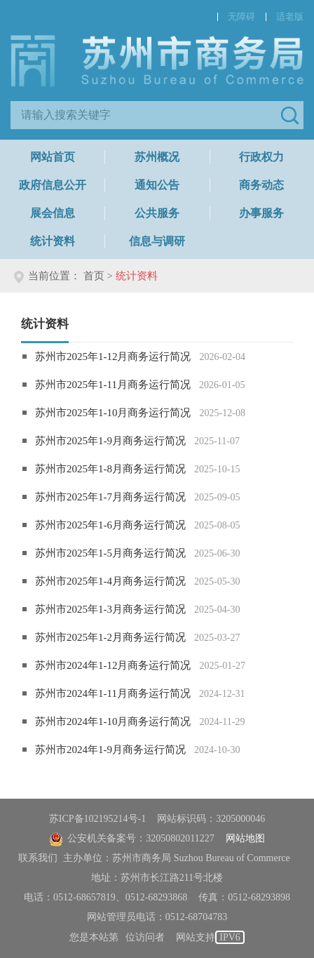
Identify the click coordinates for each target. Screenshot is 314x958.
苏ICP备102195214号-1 (97, 818)
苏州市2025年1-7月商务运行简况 (110, 497)
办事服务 (261, 213)
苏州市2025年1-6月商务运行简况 (110, 525)
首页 (93, 275)
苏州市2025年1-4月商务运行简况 (110, 581)
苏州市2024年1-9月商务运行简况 (110, 749)
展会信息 (52, 213)
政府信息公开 (52, 185)
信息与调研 (157, 241)
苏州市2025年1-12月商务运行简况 (113, 356)
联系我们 (37, 858)
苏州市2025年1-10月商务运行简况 (113, 412)
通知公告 (157, 185)
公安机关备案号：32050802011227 (131, 838)
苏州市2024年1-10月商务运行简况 (113, 721)
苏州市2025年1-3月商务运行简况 (110, 609)
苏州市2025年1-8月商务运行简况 (110, 468)
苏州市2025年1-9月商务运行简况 (110, 440)
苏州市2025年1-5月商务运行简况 (110, 553)
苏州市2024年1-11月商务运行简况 (113, 693)
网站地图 (245, 838)
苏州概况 (157, 157)
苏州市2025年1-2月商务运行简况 (110, 637)
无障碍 (241, 16)
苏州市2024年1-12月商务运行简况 (113, 665)
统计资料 (52, 241)
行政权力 (261, 157)
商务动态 (261, 185)
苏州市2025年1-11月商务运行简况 (113, 384)
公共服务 (157, 213)
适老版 (289, 16)
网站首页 (52, 157)
